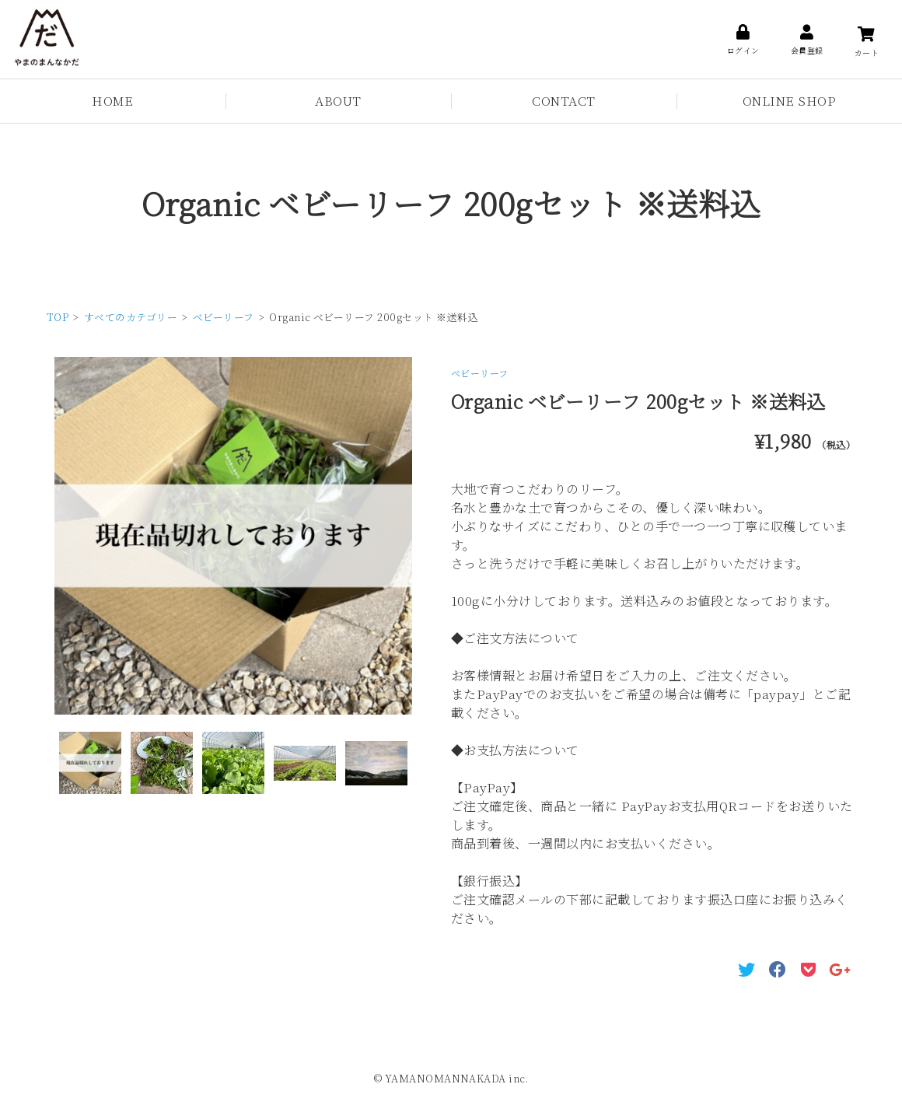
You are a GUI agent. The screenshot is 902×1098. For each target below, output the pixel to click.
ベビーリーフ (223, 316)
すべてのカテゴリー (130, 316)
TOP (57, 316)
